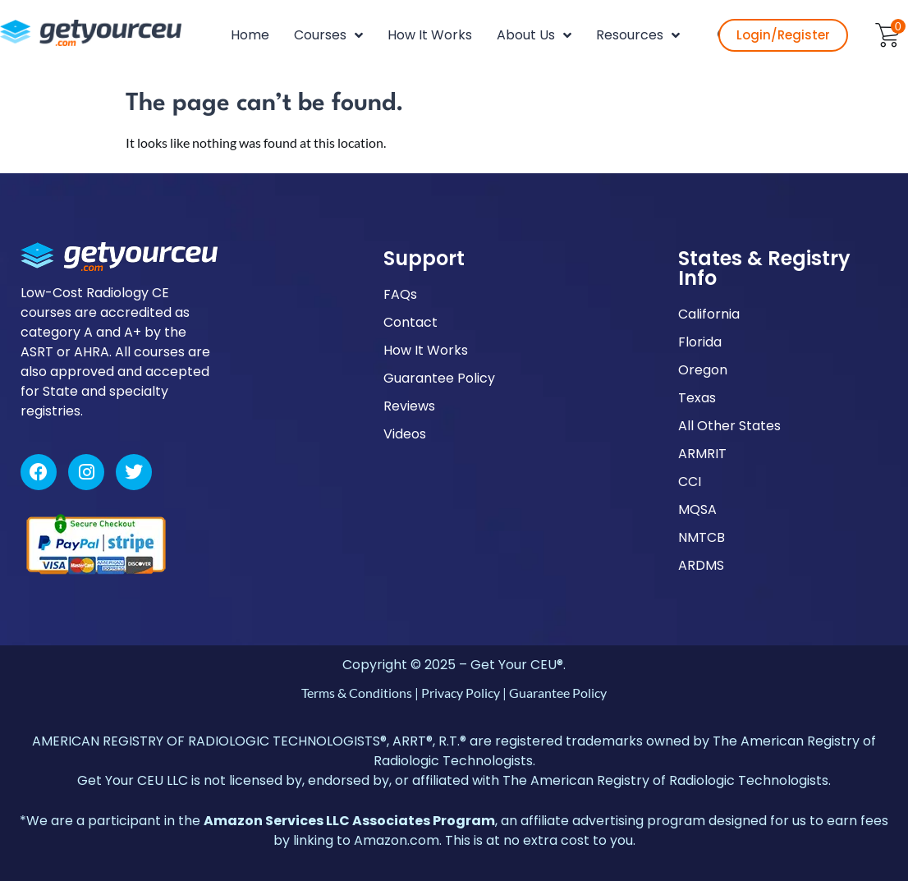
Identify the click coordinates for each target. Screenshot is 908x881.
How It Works (425, 350)
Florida (700, 342)
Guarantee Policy (439, 378)
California (709, 314)
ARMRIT (702, 453)
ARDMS (701, 565)
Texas (697, 397)
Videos (404, 433)
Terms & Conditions (356, 692)
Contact (410, 322)
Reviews (409, 406)
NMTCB (701, 537)
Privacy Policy (460, 692)
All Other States (729, 425)
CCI (689, 481)
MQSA (697, 509)
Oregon (702, 369)
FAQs (400, 294)
